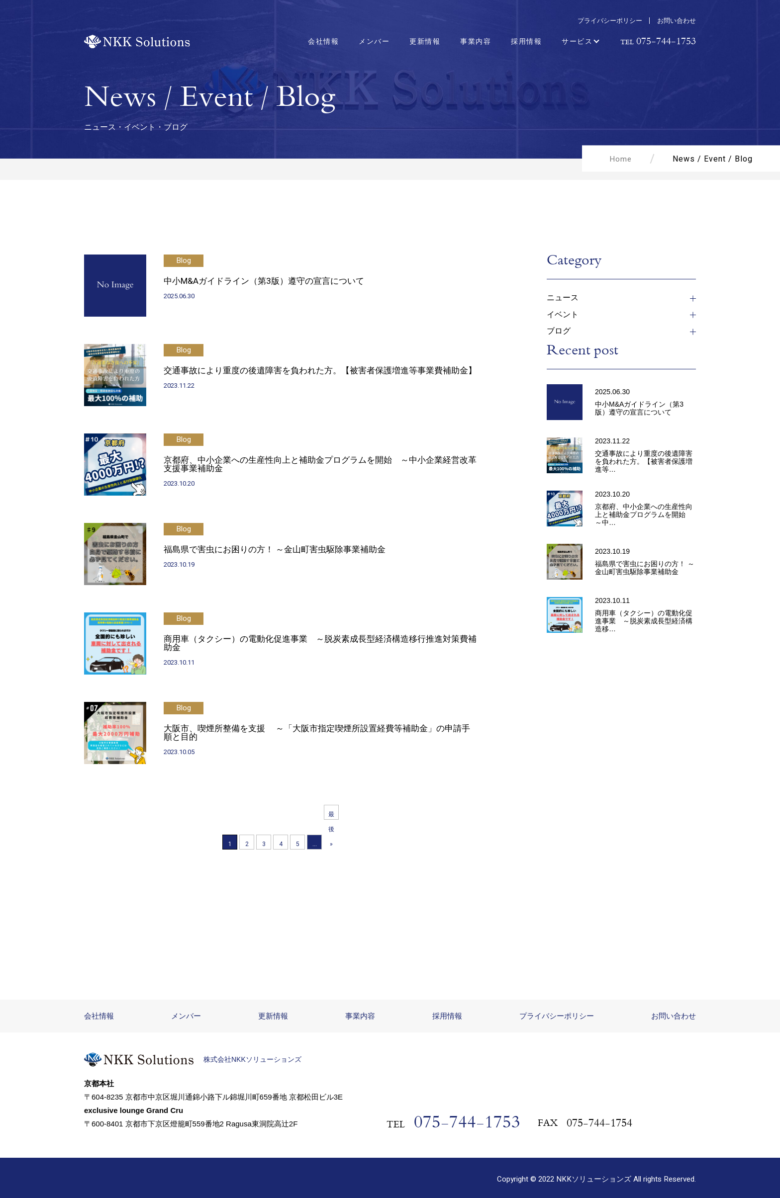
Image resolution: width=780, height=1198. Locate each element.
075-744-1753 (467, 1121)
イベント (563, 315)
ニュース (563, 298)
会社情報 (323, 41)
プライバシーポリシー (610, 20)
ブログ (559, 331)
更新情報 (424, 41)
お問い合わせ (676, 20)
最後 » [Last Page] (331, 815)
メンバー (374, 41)
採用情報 (526, 41)
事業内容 (475, 41)
